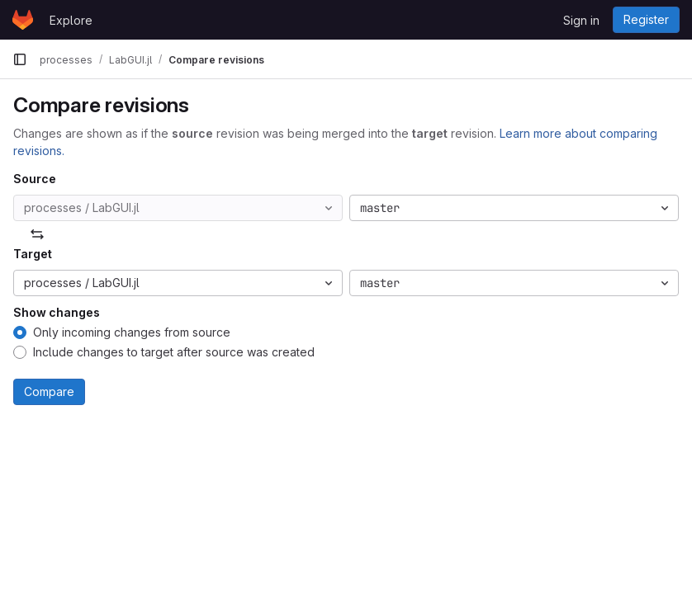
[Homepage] (22, 20)
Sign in (581, 20)
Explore (71, 20)
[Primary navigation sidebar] (20, 59)
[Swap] (37, 234)
